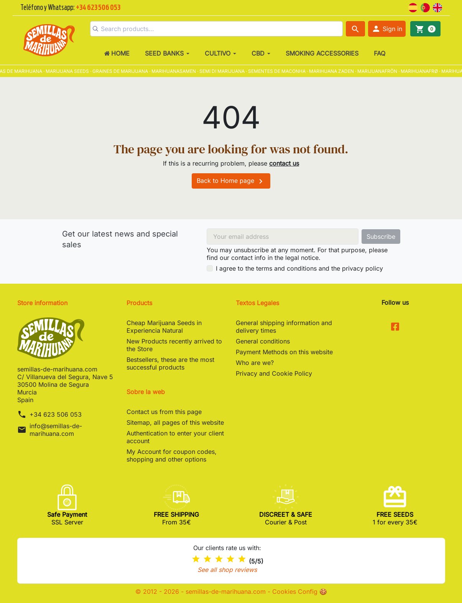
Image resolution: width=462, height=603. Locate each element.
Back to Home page (231, 181)
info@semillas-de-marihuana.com (56, 429)
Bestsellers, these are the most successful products (170, 363)
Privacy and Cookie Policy (274, 373)
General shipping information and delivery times (284, 326)
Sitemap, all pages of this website (175, 422)
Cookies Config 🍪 (299, 591)
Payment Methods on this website (284, 352)
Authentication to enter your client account (175, 437)
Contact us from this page (164, 412)
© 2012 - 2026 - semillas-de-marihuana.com (201, 591)
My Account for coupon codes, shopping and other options (172, 455)
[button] (387, 29)
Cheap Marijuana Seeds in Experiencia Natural (164, 326)
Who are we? (255, 362)
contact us (284, 163)
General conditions (263, 341)
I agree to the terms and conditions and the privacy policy (299, 268)
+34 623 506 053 (56, 414)
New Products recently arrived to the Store (174, 345)
